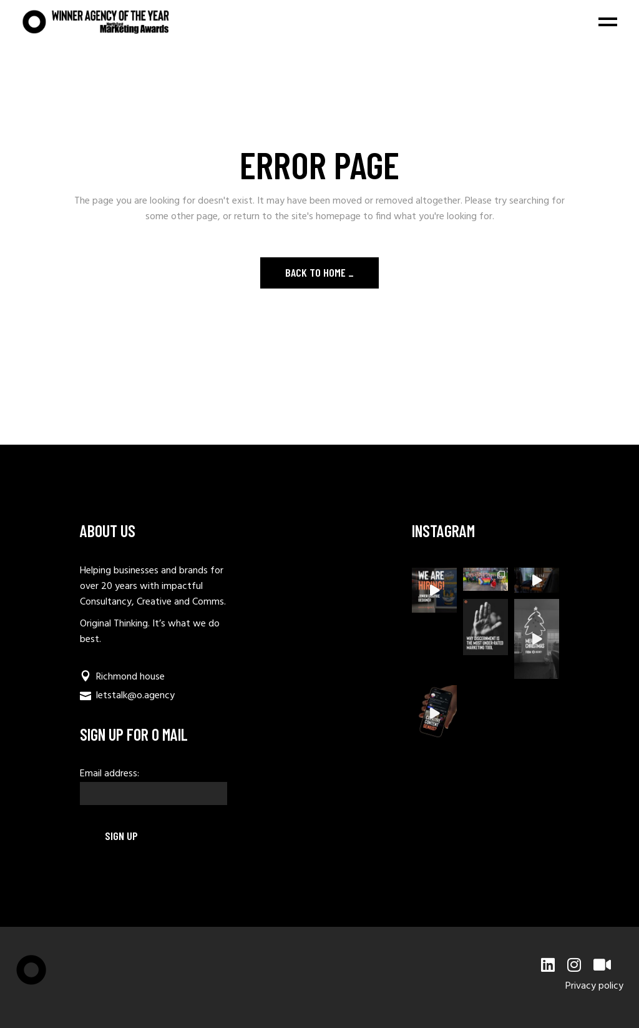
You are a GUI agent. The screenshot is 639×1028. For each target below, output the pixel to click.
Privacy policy (594, 986)
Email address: (153, 785)
